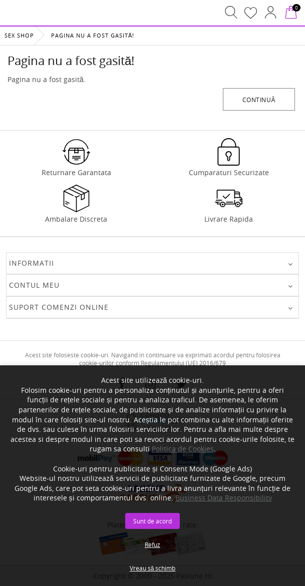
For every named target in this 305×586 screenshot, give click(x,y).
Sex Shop (19, 35)
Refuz (152, 544)
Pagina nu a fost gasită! (92, 35)
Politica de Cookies (183, 448)
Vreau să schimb (153, 568)
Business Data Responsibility (223, 497)
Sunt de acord (152, 521)
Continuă (258, 100)
